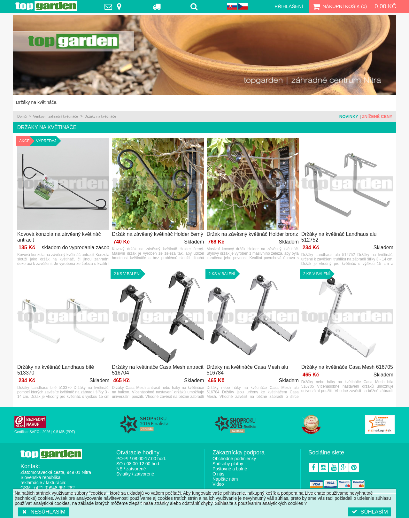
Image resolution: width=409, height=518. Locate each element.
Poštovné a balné (229, 468)
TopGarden (46, 6)
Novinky (348, 116)
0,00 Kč (385, 6)
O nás (218, 473)
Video (218, 484)
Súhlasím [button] (369, 512)
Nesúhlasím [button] (43, 512)
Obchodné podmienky (234, 458)
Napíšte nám (225, 479)
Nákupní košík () (339, 6)
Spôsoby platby (227, 463)
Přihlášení (288, 6)
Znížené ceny (377, 116)
